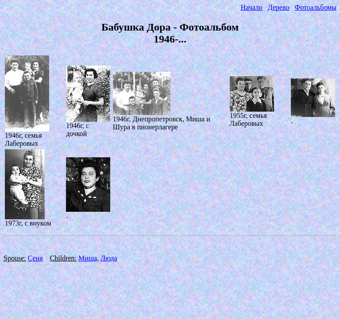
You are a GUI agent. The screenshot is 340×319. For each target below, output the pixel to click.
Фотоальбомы (315, 7)
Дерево (279, 7)
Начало (251, 7)
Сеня (35, 258)
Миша (87, 258)
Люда (108, 258)
